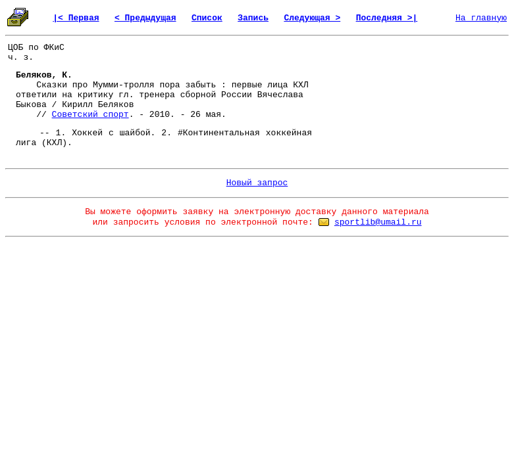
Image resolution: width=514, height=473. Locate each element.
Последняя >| (387, 18)
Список (207, 18)
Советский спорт (90, 115)
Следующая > (312, 18)
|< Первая (76, 18)
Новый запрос (257, 183)
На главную (481, 18)
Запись (253, 18)
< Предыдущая (145, 18)
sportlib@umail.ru (378, 222)
